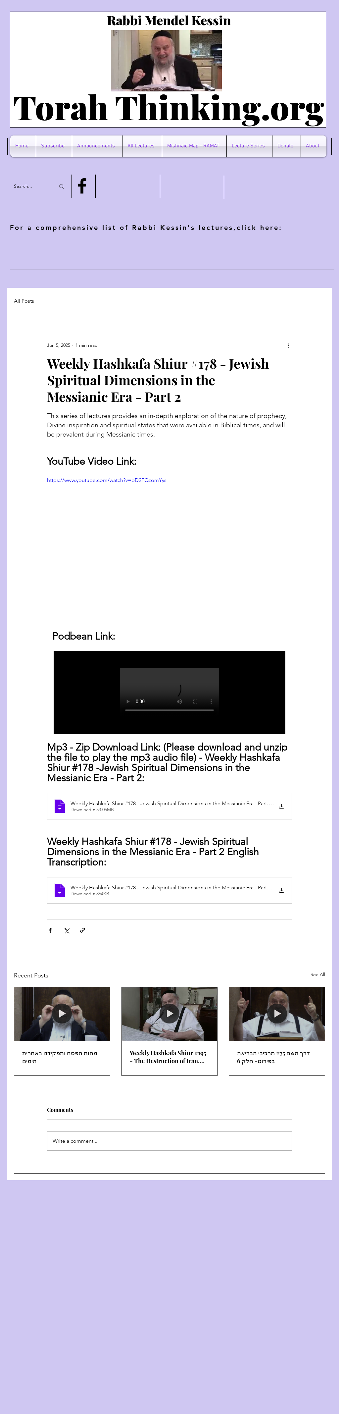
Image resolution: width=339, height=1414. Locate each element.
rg (306, 106)
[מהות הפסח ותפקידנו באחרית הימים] (62, 1014)
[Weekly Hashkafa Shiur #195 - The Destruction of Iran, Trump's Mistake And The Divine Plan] (170, 1014)
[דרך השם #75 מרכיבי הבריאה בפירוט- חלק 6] (277, 1014)
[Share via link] (82, 930)
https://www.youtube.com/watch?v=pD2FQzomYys (107, 480)
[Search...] (29, 186)
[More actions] (288, 345)
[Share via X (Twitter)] (66, 930)
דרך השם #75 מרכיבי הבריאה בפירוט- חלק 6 (273, 1057)
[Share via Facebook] (50, 930)
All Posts (24, 301)
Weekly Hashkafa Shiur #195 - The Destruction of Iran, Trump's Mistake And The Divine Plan (168, 1057)
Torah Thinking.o (151, 106)
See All (318, 974)
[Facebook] (82, 186)
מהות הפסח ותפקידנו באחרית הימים (59, 1057)
